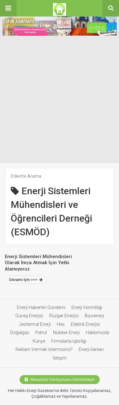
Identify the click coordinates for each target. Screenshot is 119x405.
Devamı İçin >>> (26, 280)
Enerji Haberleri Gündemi (41, 307)
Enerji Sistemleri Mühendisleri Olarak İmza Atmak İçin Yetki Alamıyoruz (38, 263)
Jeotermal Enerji (35, 324)
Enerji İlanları (91, 349)
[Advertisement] (59, 100)
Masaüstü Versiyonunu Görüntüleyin (60, 379)
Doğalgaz (19, 332)
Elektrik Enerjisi (85, 324)
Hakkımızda (97, 332)
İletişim (60, 357)
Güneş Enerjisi (29, 315)
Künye (39, 341)
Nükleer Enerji (66, 332)
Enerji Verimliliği (86, 307)
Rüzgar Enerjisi (64, 315)
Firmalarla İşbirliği (68, 341)
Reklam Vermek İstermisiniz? (44, 349)
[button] (8, 8)
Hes (61, 324)
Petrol (41, 332)
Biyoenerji (94, 315)
